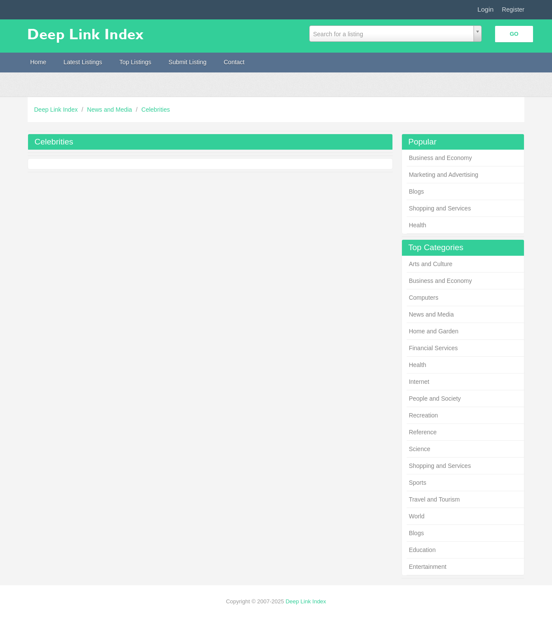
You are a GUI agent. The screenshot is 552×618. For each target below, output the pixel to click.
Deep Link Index (56, 109)
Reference (423, 432)
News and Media (110, 109)
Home (38, 62)
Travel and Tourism (434, 499)
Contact (234, 62)
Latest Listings (82, 62)
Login (485, 9)
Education (422, 549)
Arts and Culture (430, 263)
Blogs (416, 191)
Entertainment (427, 566)
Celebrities (155, 109)
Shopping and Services (440, 208)
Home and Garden (433, 331)
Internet (419, 381)
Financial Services (433, 348)
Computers (423, 297)
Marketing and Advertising (443, 174)
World (416, 516)
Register (513, 9)
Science (419, 448)
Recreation (423, 415)
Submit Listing (188, 62)
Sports (417, 482)
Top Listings (135, 62)
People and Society (435, 398)
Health (417, 225)
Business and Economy (440, 157)
